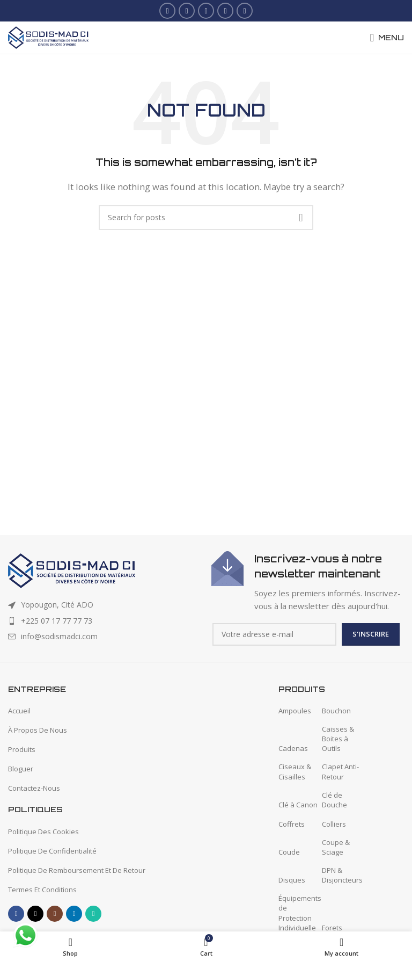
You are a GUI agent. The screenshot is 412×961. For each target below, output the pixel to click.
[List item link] (104, 621)
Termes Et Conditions (42, 889)
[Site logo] (48, 36)
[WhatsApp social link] (245, 11)
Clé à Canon (298, 805)
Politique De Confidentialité (52, 851)
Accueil (19, 711)
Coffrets (291, 824)
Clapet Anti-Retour (340, 771)
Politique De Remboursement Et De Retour (76, 870)
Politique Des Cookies (43, 831)
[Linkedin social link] (225, 11)
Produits (21, 749)
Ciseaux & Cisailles (294, 771)
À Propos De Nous (37, 730)
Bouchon (336, 711)
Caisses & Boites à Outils (338, 738)
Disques (291, 880)
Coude (289, 852)
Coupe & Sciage (336, 847)
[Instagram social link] (206, 11)
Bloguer (20, 769)
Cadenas (293, 748)
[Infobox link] (307, 581)
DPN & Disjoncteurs (342, 875)
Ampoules (294, 711)
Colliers (334, 824)
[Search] (206, 217)
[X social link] (187, 11)
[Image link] (71, 570)
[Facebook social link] (167, 11)
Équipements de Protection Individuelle (299, 913)
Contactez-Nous (34, 788)
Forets (332, 928)
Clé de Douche (334, 800)
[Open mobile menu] (387, 37)
